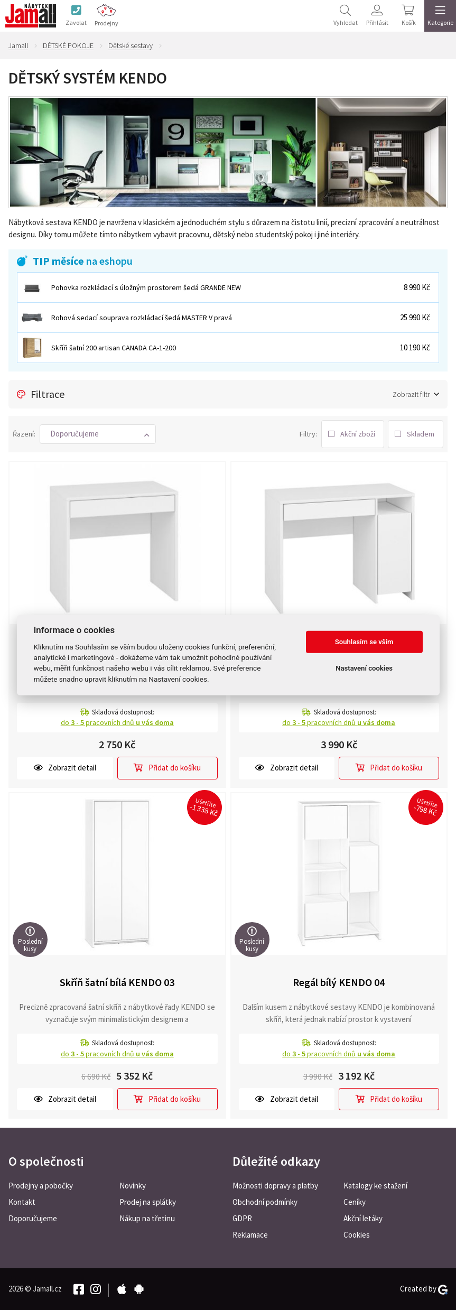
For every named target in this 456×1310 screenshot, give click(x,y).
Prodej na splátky (147, 1202)
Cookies (356, 1235)
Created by (424, 1289)
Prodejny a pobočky (40, 1186)
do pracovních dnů (117, 722)
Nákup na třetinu (147, 1218)
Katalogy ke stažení (375, 1186)
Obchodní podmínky (264, 1202)
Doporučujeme (32, 1218)
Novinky (132, 1186)
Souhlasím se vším (364, 642)
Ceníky (354, 1202)
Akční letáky (363, 1218)
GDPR (242, 1218)
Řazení (23, 434)
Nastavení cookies (364, 668)
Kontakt (21, 1202)
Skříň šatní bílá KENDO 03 (117, 982)
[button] (98, 434)
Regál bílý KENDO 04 (339, 982)
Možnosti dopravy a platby (275, 1186)
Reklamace (250, 1235)
